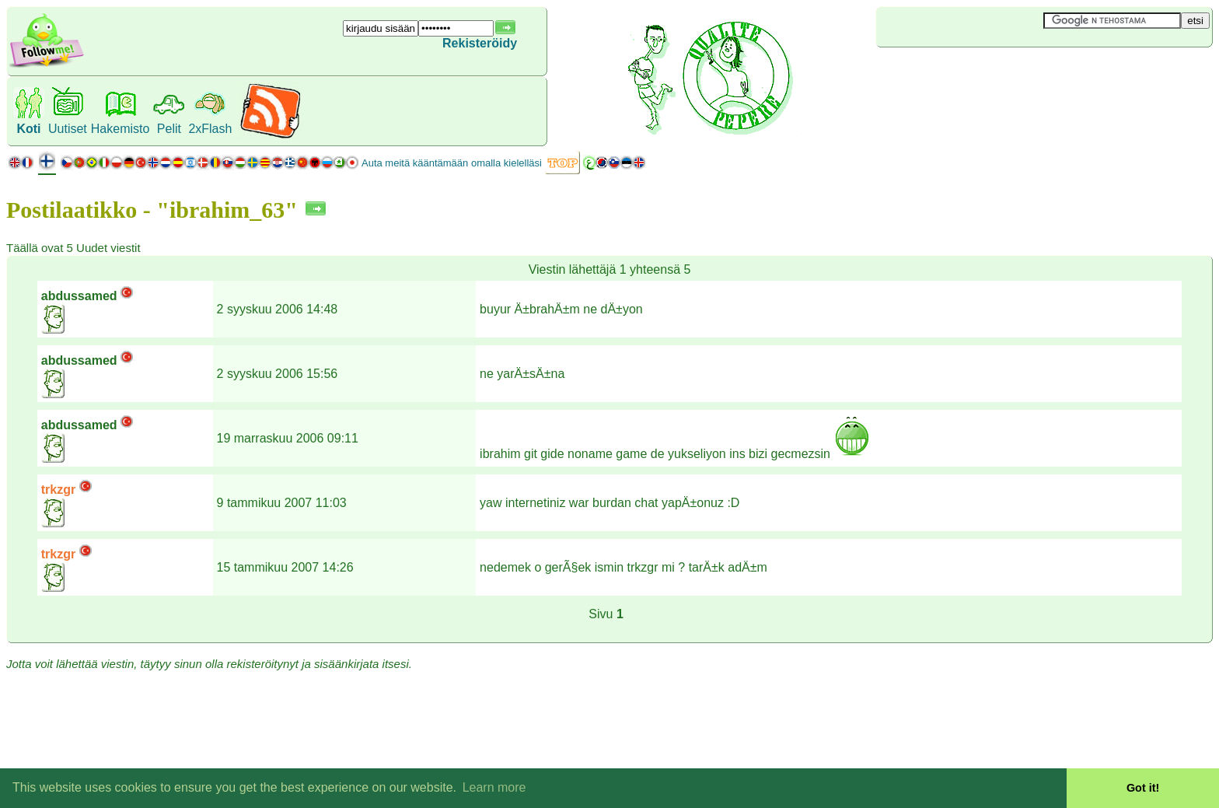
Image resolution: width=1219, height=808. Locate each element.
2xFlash (210, 128)
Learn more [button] (494, 787)
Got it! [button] (1142, 788)
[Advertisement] (969, 73)
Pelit (169, 128)
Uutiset (67, 128)
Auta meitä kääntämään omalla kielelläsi (452, 163)
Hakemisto (120, 128)
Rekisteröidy (479, 43)
